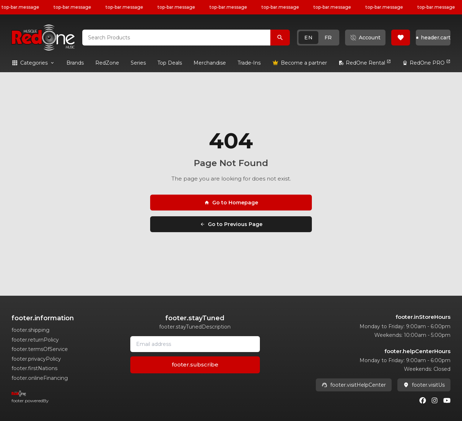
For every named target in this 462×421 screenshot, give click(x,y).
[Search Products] (280, 37)
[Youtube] (446, 400)
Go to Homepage (231, 202)
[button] (318, 37)
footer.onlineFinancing (40, 378)
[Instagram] (434, 400)
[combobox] (176, 37)
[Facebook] (422, 400)
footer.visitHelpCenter (354, 385)
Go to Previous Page (231, 224)
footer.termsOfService (40, 349)
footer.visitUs (424, 385)
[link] (75, 62)
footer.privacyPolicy (36, 359)
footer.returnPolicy (35, 340)
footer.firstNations (34, 368)
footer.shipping (30, 330)
